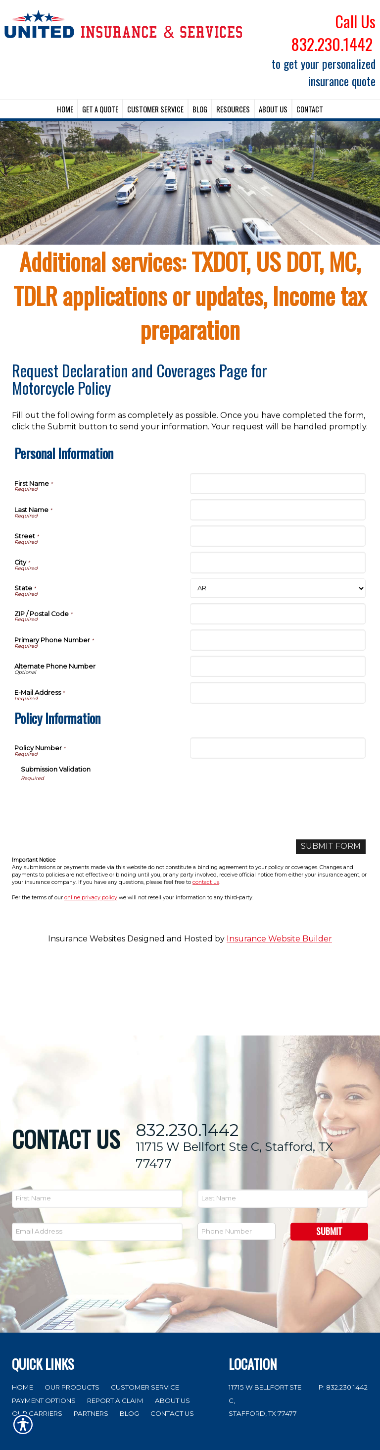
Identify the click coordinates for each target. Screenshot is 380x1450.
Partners (91, 1338)
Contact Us (172, 1338)
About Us (172, 1325)
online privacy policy (90, 897)
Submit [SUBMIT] (329, 1155)
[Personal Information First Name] (278, 483)
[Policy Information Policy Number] (278, 748)
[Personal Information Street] (278, 536)
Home (22, 1311)
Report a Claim (115, 1325)
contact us (205, 882)
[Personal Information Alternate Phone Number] (278, 666)
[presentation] (96, 801)
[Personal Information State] (278, 588)
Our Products (72, 1311)
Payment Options (44, 1325)
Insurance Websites (86, 938)
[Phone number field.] (236, 1156)
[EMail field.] (97, 1156)
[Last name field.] (282, 1123)
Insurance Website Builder (279, 938)
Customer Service (145, 1311)
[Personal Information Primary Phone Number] (278, 640)
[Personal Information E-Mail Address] (278, 692)
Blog (129, 1338)
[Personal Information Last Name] (278, 509)
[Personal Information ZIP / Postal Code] (278, 613)
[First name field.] (97, 1123)
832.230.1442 (187, 1054)
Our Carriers (37, 1338)
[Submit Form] (331, 846)
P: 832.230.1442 (343, 1311)
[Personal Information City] (278, 562)
